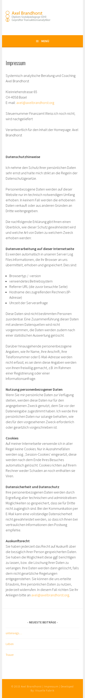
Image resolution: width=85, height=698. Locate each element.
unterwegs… (14, 633)
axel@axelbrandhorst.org (35, 102)
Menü (45, 41)
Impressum (51, 686)
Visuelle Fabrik (44, 690)
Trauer (10, 655)
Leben (10, 644)
